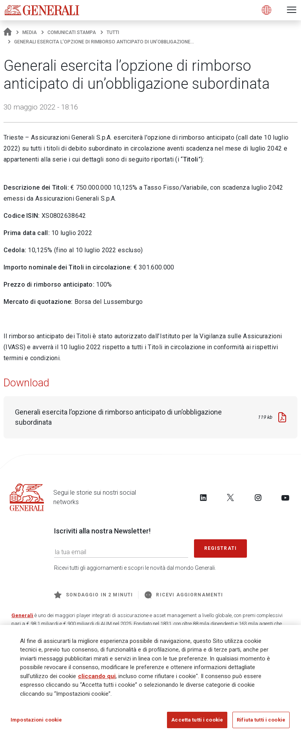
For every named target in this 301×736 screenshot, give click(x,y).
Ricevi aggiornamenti (184, 594)
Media (29, 32)
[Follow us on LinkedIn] (203, 497)
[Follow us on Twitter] (230, 497)
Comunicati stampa (71, 32)
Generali (22, 615)
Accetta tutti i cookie (197, 721)
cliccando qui (97, 676)
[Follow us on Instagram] (258, 497)
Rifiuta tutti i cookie (261, 721)
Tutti (113, 32)
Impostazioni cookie (36, 721)
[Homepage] (8, 32)
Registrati (220, 548)
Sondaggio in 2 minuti (93, 594)
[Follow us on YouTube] (285, 497)
